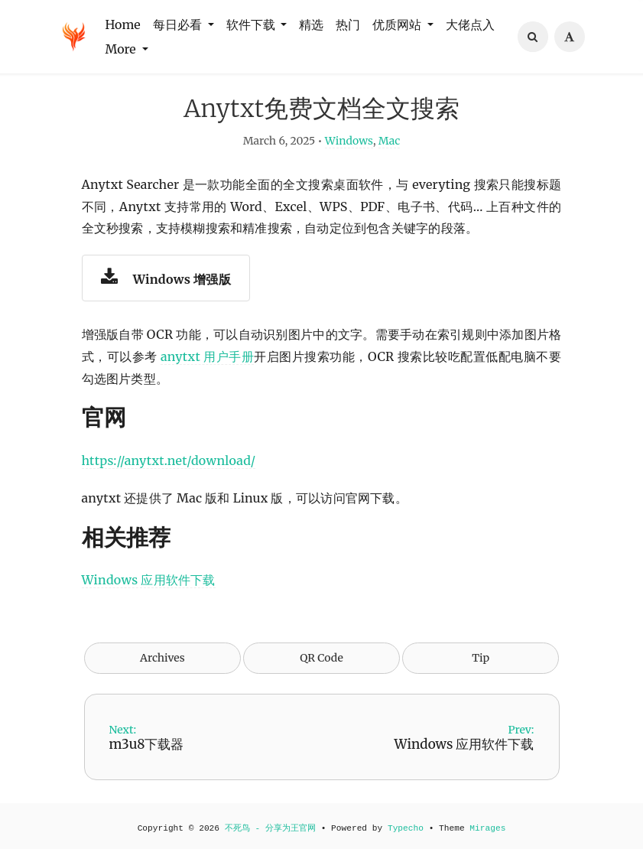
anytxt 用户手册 (207, 358)
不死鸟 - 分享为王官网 (270, 828)
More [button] (122, 49)
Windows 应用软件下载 (149, 581)
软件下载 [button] (252, 24)
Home (123, 24)
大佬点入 (470, 24)
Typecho (406, 828)
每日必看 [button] (179, 24)
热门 (348, 24)
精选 (311, 24)
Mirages (487, 828)
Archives (162, 659)
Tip (480, 659)
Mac (389, 142)
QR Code (321, 659)
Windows (349, 142)
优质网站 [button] (398, 24)
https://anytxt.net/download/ (169, 462)
